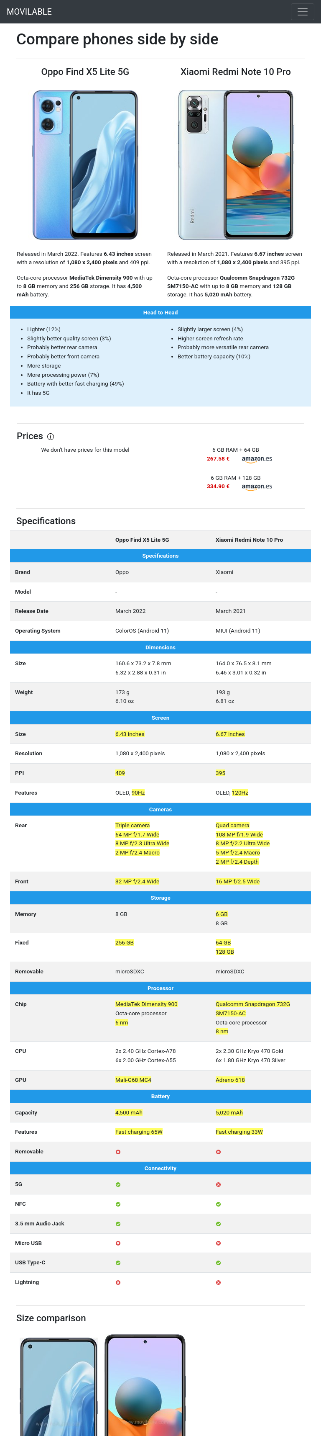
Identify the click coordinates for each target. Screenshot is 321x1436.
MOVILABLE (29, 12)
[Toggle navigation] (302, 11)
